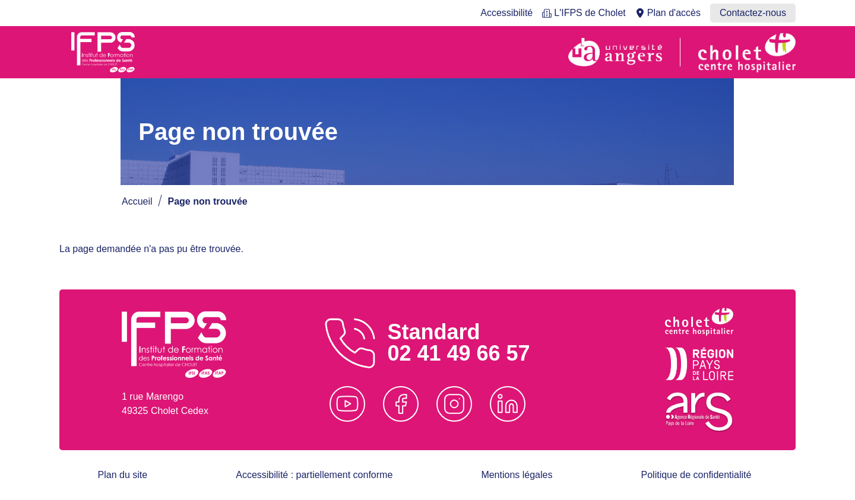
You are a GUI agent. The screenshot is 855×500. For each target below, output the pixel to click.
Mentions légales (516, 475)
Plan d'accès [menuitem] (674, 13)
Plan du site (123, 475)
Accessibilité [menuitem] (506, 13)
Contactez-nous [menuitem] (753, 13)
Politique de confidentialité (696, 475)
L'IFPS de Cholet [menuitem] (589, 13)
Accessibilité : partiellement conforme (314, 475)
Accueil (137, 201)
